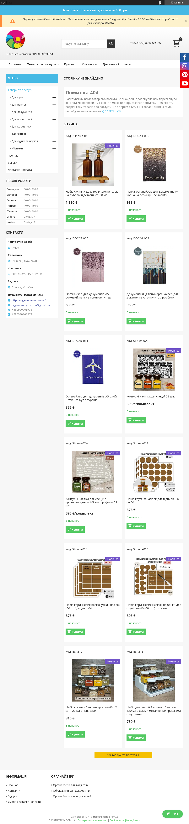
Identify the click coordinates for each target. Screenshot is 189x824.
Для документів (22, 112)
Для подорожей (22, 119)
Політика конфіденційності (125, 820)
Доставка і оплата (116, 64)
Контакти (89, 64)
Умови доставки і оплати (24, 802)
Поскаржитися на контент (92, 820)
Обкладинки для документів (71, 790)
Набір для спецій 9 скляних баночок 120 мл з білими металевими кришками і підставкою (154, 710)
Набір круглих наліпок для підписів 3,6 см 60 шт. (153, 500)
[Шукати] (111, 43)
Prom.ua (113, 816)
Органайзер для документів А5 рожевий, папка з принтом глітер (88, 295)
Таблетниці (19, 134)
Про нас (70, 64)
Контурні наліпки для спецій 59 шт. (151, 396)
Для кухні (18, 97)
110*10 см (113, 111)
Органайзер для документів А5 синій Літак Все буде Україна (91, 398)
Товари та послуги (41, 64)
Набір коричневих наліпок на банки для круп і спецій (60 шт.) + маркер (154, 606)
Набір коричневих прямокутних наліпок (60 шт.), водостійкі (93, 606)
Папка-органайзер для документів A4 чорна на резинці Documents (153, 193)
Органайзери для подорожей (72, 796)
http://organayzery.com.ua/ (29, 300)
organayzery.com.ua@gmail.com (32, 305)
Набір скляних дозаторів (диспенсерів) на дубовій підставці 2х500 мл (92, 193)
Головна (15, 64)
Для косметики (21, 126)
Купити (77, 218)
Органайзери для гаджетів (70, 785)
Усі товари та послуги (122, 755)
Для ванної (19, 104)
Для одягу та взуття (25, 141)
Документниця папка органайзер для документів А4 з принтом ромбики (152, 295)
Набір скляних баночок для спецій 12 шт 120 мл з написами (91, 708)
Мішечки (17, 148)
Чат (172, 814)
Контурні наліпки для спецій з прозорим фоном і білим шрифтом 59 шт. (91, 502)
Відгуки (12, 162)
